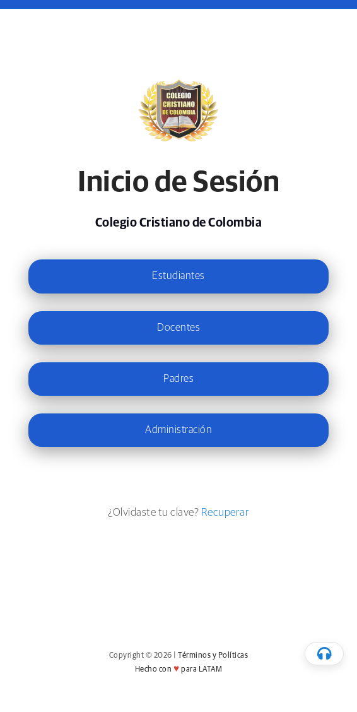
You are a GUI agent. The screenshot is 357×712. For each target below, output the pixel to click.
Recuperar (225, 512)
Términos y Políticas (213, 655)
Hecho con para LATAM (178, 669)
